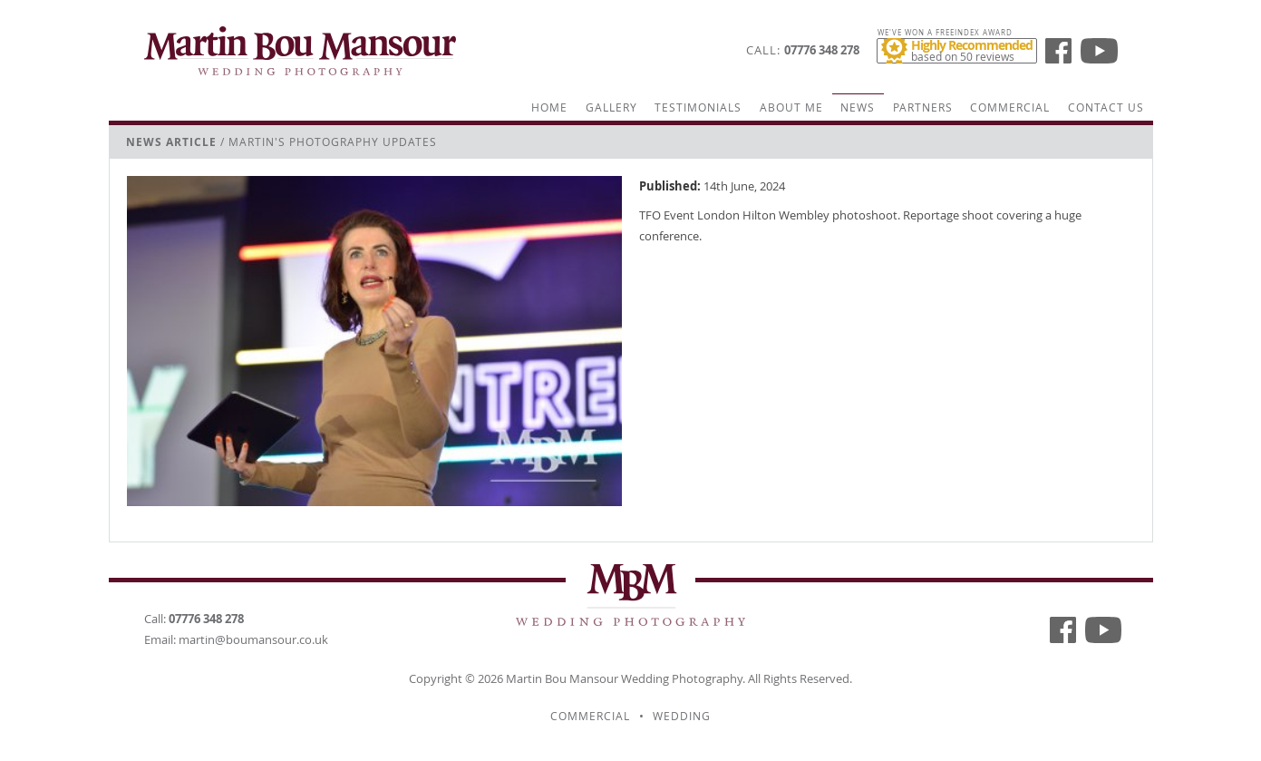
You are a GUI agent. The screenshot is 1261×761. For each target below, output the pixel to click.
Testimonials (698, 107)
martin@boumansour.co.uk (253, 639)
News (857, 107)
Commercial (1010, 107)
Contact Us (1106, 107)
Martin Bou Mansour (562, 678)
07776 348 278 (821, 50)
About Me (791, 107)
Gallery (611, 107)
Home (549, 107)
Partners (923, 107)
